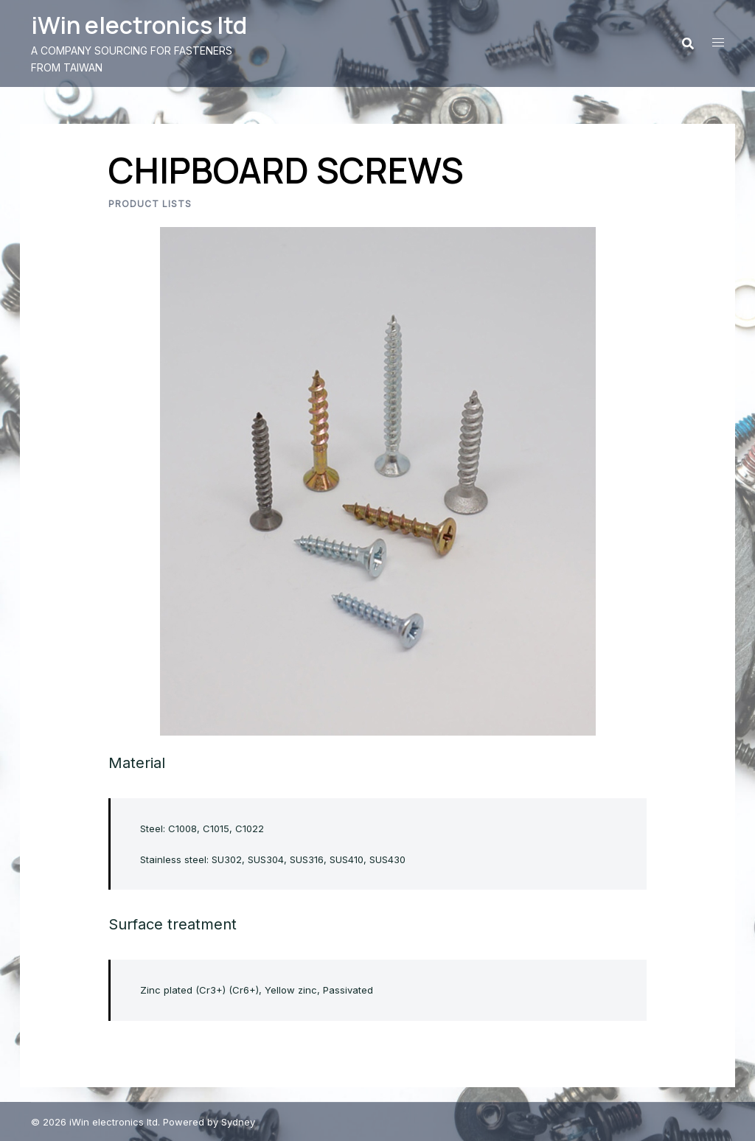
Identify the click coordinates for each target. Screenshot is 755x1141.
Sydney (238, 1122)
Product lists (150, 203)
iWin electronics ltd (139, 25)
